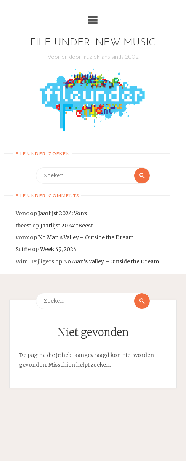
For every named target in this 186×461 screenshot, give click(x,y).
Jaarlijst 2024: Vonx (62, 213)
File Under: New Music (93, 43)
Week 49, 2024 (58, 249)
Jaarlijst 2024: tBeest (66, 225)
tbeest (23, 225)
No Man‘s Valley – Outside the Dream (86, 237)
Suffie (23, 249)
